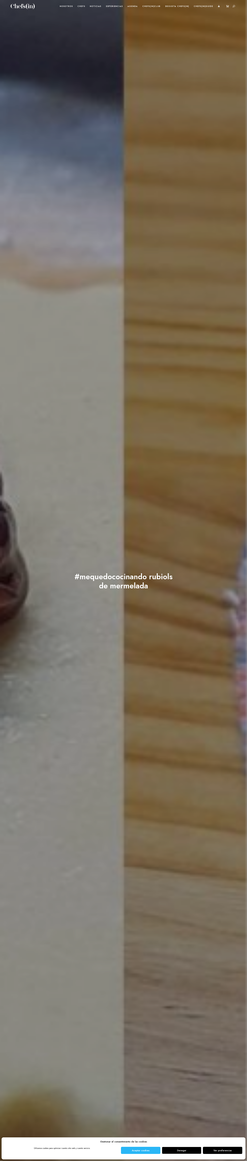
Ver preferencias (222, 1150)
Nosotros (66, 6)
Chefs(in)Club (151, 6)
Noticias (95, 6)
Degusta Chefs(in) (177, 6)
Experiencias (114, 6)
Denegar (181, 1150)
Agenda (132, 6)
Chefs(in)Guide (203, 6)
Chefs (81, 6)
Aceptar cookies (140, 1150)
